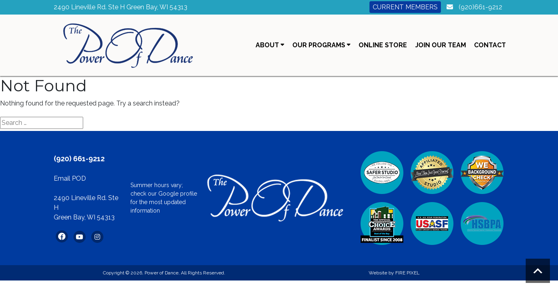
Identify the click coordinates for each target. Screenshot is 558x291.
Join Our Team (440, 45)
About (270, 45)
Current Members (405, 7)
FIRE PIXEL (407, 273)
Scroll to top (538, 271)
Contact (490, 45)
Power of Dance (161, 273)
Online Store (383, 45)
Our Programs (321, 45)
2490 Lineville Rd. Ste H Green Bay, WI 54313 (120, 7)
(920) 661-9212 (79, 158)
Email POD (70, 178)
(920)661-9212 (480, 7)
